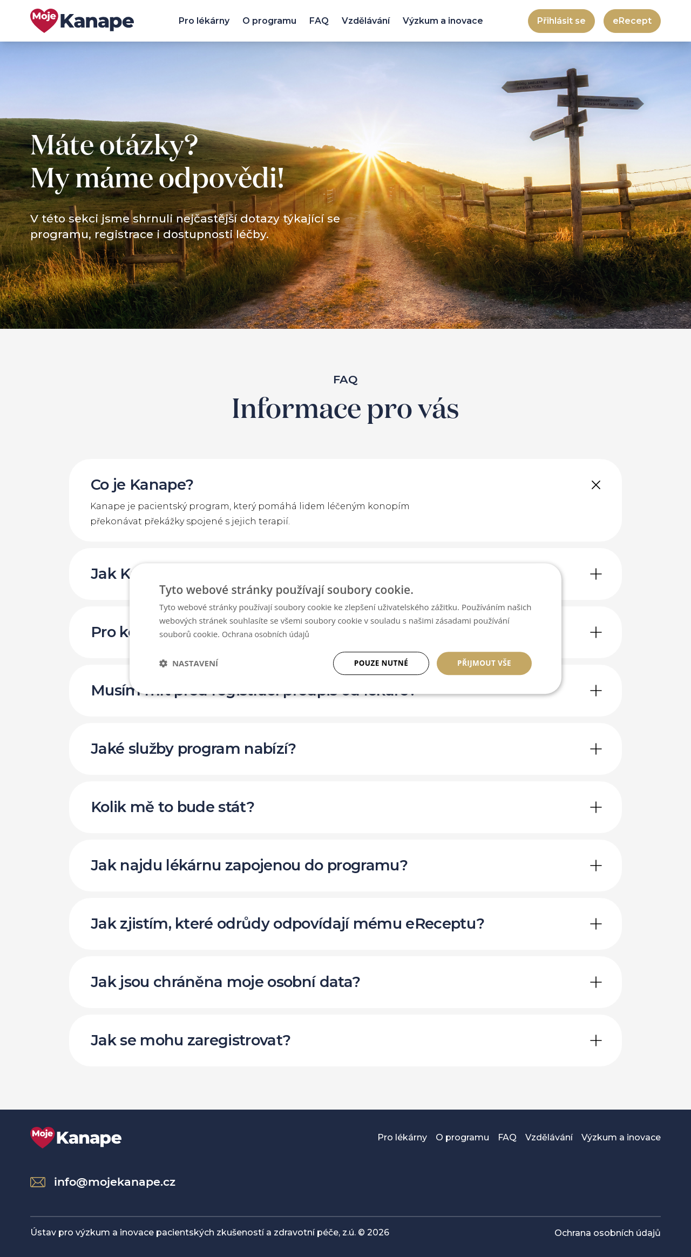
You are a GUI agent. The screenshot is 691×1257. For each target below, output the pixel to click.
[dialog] (345, 628)
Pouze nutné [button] (378, 663)
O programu (269, 21)
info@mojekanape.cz (102, 1181)
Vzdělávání (366, 21)
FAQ (319, 21)
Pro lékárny (204, 21)
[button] (188, 663)
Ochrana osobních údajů (607, 1232)
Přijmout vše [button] (483, 663)
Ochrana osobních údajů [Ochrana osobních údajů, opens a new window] (268, 633)
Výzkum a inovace (443, 21)
